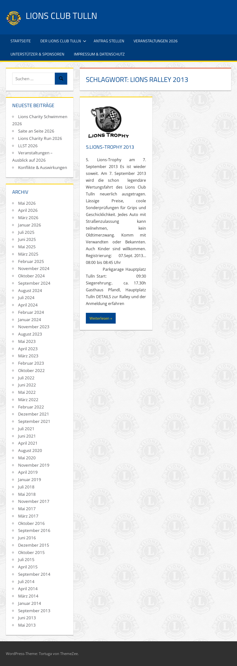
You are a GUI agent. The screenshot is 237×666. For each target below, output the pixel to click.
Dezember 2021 (33, 414)
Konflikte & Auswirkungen (42, 167)
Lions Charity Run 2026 (40, 138)
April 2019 (28, 472)
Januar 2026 (29, 225)
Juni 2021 (27, 436)
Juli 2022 (26, 378)
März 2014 (28, 596)
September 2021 (34, 421)
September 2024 (34, 283)
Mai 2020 (27, 458)
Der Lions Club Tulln (63, 41)
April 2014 (28, 588)
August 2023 (30, 334)
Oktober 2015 (31, 552)
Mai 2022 (27, 392)
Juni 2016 (27, 538)
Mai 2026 (27, 203)
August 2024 (30, 290)
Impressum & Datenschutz (99, 54)
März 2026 (28, 217)
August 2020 (30, 450)
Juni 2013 (27, 618)
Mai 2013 (27, 625)
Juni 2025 (27, 239)
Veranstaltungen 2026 (156, 41)
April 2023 (28, 348)
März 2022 (28, 399)
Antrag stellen (109, 41)
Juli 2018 (26, 487)
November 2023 (33, 326)
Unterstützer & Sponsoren (37, 54)
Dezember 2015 (33, 545)
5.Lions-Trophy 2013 (110, 147)
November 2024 (33, 268)
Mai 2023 (27, 341)
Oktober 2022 (31, 370)
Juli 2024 (26, 297)
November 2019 (33, 465)
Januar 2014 (29, 603)
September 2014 (34, 574)
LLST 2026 (28, 145)
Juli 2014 (26, 581)
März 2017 (28, 516)
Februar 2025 (31, 261)
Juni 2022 (27, 385)
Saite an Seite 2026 (36, 131)
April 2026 (28, 210)
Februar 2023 (31, 363)
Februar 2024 (31, 312)
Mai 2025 (27, 246)
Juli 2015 (26, 559)
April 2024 (28, 305)
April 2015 (28, 567)
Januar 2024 (29, 319)
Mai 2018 (27, 494)
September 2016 (34, 530)
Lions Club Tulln (61, 15)
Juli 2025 (26, 232)
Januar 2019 (29, 479)
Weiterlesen (99, 318)
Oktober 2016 (31, 523)
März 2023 (28, 356)
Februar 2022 (31, 407)
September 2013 (34, 610)
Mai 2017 (27, 508)
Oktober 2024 (31, 276)
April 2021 (28, 443)
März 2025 (28, 254)
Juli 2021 (26, 428)
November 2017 (33, 501)
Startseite (21, 41)
